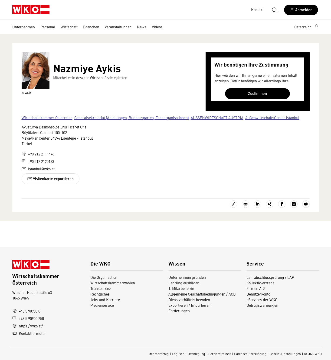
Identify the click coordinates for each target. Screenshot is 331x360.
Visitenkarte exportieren (50, 178)
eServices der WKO (261, 299)
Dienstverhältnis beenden (189, 299)
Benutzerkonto (258, 293)
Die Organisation (103, 277)
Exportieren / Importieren (189, 305)
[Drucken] (306, 204)
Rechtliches (100, 293)
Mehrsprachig (158, 354)
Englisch (178, 354)
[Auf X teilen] (294, 204)
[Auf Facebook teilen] (281, 204)
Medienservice (102, 305)
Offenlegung (196, 354)
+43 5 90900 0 (26, 310)
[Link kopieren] (233, 204)
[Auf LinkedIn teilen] (257, 204)
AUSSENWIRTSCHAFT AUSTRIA (217, 117)
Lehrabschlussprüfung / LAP (270, 277)
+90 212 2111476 (38, 153)
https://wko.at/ (27, 325)
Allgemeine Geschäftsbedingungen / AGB (202, 293)
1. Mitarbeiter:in (181, 288)
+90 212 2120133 (38, 161)
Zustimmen (257, 93)
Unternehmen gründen (187, 277)
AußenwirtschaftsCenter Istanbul (272, 117)
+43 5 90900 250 (28, 318)
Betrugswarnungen (262, 305)
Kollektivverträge (260, 282)
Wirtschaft (69, 26)
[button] (306, 27)
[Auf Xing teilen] (269, 204)
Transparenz (100, 288)
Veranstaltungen (118, 26)
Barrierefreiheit (219, 354)
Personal (47, 26)
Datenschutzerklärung (250, 354)
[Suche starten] (274, 9)
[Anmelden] (301, 10)
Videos (157, 26)
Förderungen (179, 310)
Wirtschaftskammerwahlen (112, 282)
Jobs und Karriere (105, 299)
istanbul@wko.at (38, 168)
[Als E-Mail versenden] (245, 204)
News (141, 26)
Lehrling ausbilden (183, 282)
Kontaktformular (29, 333)
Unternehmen (23, 26)
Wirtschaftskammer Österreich (47, 117)
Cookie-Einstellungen (285, 354)
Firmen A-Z (255, 288)
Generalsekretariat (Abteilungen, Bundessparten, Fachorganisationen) (131, 117)
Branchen (91, 26)
